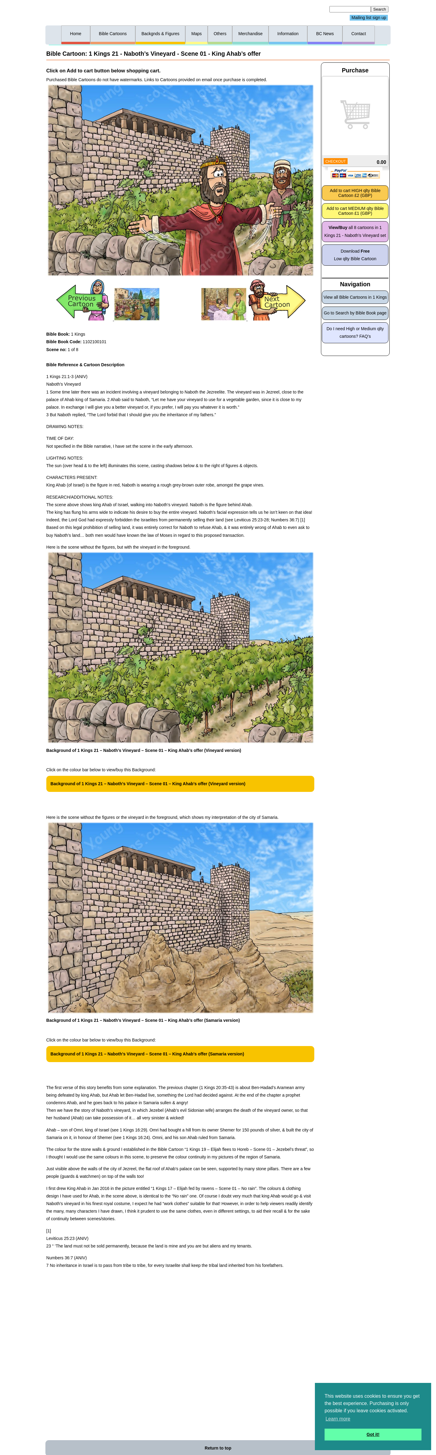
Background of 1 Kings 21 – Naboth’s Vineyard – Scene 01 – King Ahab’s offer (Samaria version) (147, 1053)
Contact (358, 33)
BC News (325, 33)
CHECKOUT (335, 161)
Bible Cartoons (113, 33)
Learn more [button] (337, 1418)
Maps (196, 33)
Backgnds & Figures (160, 33)
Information (288, 33)
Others (220, 33)
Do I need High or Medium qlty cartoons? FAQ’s (355, 332)
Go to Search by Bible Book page (355, 313)
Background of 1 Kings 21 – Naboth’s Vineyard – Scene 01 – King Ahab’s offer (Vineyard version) (148, 783)
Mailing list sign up (369, 17)
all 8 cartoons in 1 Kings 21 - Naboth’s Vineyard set (355, 231)
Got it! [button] (373, 1434)
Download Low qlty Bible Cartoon (355, 255)
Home (75, 33)
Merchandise (250, 33)
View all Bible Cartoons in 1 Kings (355, 297)
